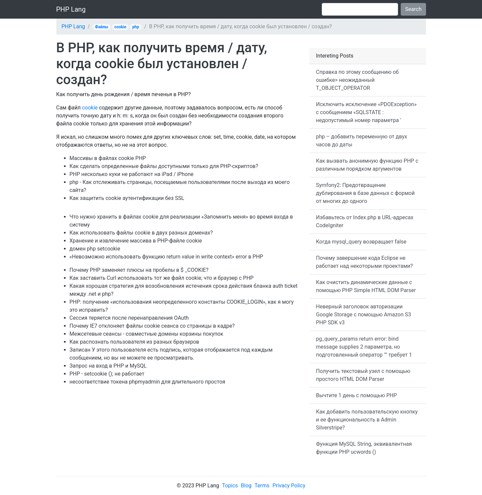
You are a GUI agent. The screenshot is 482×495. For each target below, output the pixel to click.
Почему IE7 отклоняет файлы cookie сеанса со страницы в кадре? (152, 326)
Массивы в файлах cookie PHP (108, 158)
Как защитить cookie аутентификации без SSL (127, 198)
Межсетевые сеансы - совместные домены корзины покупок (147, 334)
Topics (230, 485)
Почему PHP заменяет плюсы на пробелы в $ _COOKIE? (139, 270)
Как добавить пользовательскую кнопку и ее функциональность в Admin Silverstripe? (367, 420)
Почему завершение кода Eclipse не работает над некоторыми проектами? (364, 262)
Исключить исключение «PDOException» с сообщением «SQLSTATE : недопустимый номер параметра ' (366, 112)
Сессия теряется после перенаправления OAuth (129, 318)
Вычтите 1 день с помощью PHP (356, 395)
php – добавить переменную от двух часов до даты (361, 140)
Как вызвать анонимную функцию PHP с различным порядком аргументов (367, 165)
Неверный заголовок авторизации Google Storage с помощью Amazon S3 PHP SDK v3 (363, 314)
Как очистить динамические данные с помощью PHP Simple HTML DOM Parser (366, 286)
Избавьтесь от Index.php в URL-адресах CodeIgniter (364, 221)
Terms (261, 485)
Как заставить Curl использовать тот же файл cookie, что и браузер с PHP (162, 278)
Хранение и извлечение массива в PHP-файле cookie (136, 241)
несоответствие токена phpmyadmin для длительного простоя (148, 382)
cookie (120, 27)
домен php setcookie (95, 249)
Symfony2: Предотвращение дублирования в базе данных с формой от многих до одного (365, 193)
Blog (246, 485)
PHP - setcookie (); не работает (107, 374)
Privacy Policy (288, 485)
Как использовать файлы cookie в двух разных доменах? (141, 233)
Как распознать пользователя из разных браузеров (134, 342)
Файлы (101, 27)
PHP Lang (71, 9)
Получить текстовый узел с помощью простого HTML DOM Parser (363, 375)
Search (413, 9)
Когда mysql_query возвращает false (361, 242)
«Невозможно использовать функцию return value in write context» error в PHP (166, 256)
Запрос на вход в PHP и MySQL (108, 366)
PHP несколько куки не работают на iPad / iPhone (132, 174)
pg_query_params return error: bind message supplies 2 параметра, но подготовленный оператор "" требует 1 (364, 347)
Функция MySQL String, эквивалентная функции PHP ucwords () (364, 448)
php (135, 27)
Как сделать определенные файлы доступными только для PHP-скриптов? (164, 166)
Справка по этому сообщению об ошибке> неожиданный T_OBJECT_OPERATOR (357, 80)
